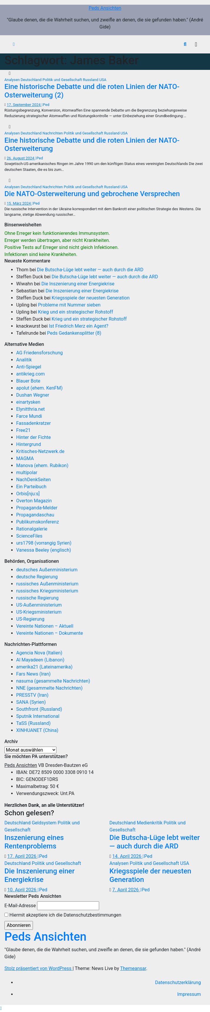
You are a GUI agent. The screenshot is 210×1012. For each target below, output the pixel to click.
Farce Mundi (29, 416)
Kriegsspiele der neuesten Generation (91, 298)
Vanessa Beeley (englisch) (43, 550)
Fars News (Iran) (33, 674)
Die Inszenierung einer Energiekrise (77, 284)
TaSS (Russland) (33, 723)
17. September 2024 (24, 104)
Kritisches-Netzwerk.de (40, 451)
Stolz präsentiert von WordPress (38, 968)
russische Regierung (37, 598)
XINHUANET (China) (37, 730)
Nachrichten (53, 133)
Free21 (23, 430)
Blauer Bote (28, 381)
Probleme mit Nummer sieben (69, 305)
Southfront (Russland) (39, 709)
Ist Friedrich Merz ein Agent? (78, 326)
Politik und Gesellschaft (63, 80)
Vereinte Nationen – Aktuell (44, 626)
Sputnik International (37, 716)
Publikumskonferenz (37, 522)
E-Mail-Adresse (20, 905)
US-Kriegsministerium (38, 612)
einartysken (28, 402)
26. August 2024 (21, 158)
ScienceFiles (29, 536)
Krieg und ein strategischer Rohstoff (75, 312)
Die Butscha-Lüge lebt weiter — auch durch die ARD (90, 269)
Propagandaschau (35, 515)
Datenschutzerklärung (178, 982)
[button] (185, 44)
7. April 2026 (126, 890)
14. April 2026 (127, 856)
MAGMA (25, 458)
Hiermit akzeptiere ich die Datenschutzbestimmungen (62, 915)
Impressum (189, 994)
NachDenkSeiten (33, 479)
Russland (91, 80)
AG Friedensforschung (39, 353)
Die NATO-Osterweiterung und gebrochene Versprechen (92, 194)
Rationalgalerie (31, 529)
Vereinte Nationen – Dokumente (49, 633)
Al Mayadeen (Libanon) (40, 660)
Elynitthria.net (30, 409)
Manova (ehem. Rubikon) (42, 465)
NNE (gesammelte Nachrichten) (49, 688)
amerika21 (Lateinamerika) (44, 667)
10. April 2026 (22, 890)
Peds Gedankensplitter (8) (74, 333)
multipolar (26, 472)
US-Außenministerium (39, 605)
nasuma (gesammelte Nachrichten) (53, 681)
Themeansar (133, 968)
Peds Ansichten (105, 8)
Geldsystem (45, 823)
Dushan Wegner (32, 395)
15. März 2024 (19, 203)
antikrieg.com (30, 374)
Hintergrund (28, 444)
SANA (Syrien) (31, 702)
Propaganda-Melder (36, 508)
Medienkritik (150, 823)
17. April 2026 (22, 856)
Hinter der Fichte (33, 437)
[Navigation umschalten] (196, 44)
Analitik (24, 360)
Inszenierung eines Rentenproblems (34, 841)
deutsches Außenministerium (47, 569)
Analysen (12, 80)
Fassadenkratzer (33, 423)
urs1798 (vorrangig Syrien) (43, 543)
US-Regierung (30, 619)
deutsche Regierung (37, 577)
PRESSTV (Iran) (32, 695)
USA (102, 80)
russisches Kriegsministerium (47, 591)
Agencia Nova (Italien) (39, 653)
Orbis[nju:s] (28, 493)
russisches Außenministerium (47, 584)
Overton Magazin (34, 501)
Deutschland (31, 80)
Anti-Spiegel (28, 367)
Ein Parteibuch (31, 486)
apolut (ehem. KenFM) (39, 388)
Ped (45, 104)
